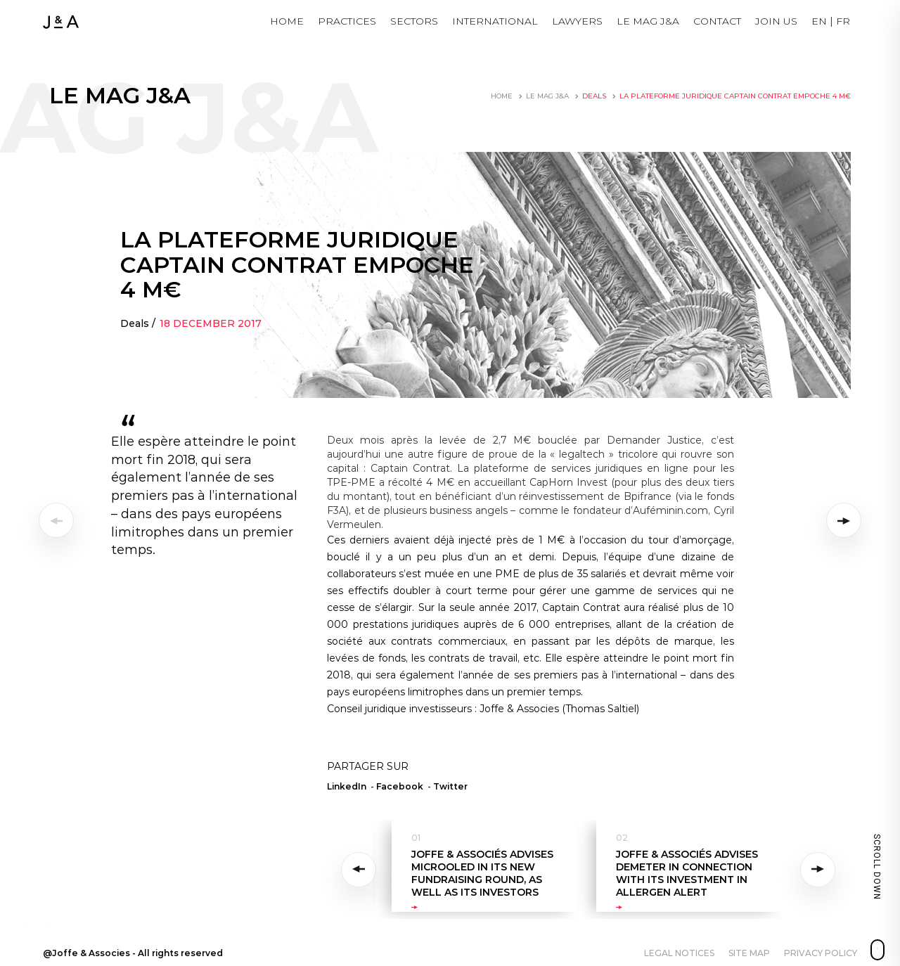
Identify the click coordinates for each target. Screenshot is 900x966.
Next (818, 869)
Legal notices (679, 953)
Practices (347, 21)
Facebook (399, 786)
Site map (749, 953)
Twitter (450, 786)
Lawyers (577, 21)
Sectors (414, 21)
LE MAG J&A (648, 21)
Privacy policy (820, 953)
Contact (717, 21)
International (495, 21)
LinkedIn (346, 786)
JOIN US (776, 21)
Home (287, 21)
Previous (361, 869)
